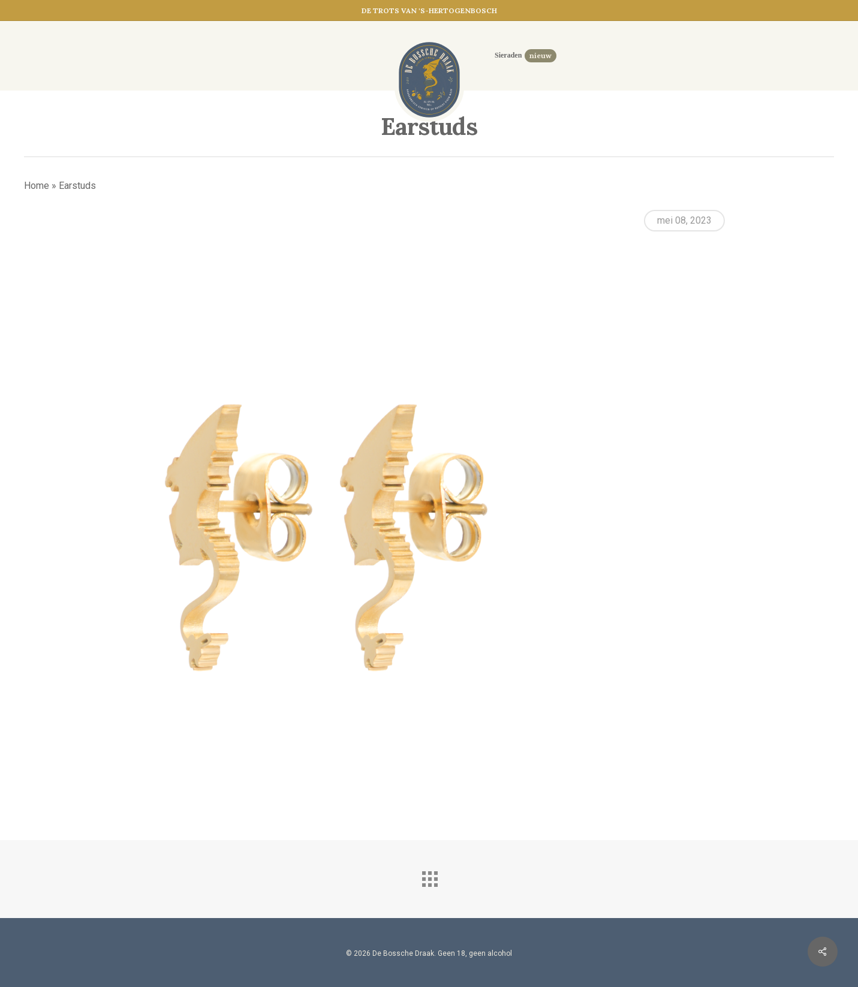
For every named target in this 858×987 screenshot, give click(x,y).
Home (36, 185)
